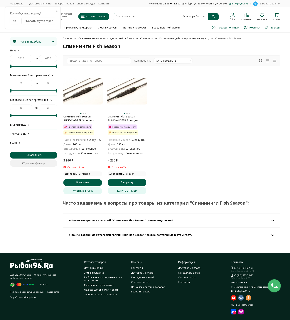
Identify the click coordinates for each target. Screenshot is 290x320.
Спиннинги (146, 38)
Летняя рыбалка (94, 268)
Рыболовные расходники (99, 285)
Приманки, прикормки (78, 27)
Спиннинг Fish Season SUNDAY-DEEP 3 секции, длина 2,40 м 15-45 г (78, 118)
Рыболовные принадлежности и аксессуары (103, 279)
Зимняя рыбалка (94, 272)
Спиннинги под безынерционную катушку (184, 38)
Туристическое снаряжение (100, 294)
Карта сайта (53, 291)
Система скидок (86, 3)
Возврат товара (64, 3)
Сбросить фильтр (33, 163)
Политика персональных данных (26, 291)
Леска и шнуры (107, 27)
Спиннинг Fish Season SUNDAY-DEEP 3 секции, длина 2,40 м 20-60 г (123, 118)
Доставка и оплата (40, 3)
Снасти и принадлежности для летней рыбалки (106, 38)
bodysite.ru (30, 297)
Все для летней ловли (166, 27)
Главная (67, 38)
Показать (32, 155)
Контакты (104, 3)
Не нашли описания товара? (148, 287)
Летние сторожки (134, 27)
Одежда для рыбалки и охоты (101, 289)
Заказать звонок (270, 3)
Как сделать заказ (189, 272)
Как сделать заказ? (142, 277)
